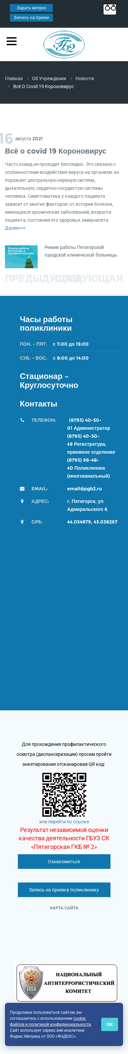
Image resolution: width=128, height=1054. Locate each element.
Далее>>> (15, 228)
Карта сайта (64, 907)
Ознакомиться (64, 861)
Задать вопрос (31, 7)
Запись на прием (31, 17)
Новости (84, 78)
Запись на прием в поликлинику (64, 889)
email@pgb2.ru (84, 489)
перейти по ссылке (68, 821)
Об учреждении (49, 78)
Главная (14, 78)
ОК (110, 1024)
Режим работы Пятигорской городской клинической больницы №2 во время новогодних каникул (80, 255)
